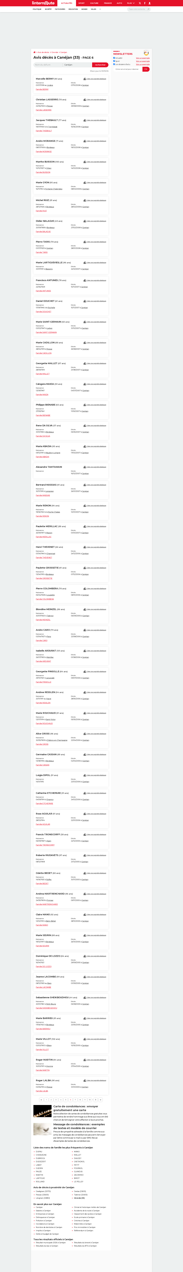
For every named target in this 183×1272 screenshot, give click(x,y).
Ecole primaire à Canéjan (84, 1217)
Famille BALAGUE (43, 232)
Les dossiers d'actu (121, 64)
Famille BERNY (42, 89)
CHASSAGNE (41, 1155)
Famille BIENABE (43, 415)
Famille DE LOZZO (43, 966)
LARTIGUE (40, 1178)
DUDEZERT (41, 1162)
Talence (50, 616)
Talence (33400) (80, 1195)
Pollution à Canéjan (44, 1221)
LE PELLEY (78, 1182)
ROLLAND (40, 1182)
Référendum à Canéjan (83, 1230)
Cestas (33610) (80, 1191)
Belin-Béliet (51, 921)
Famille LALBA (42, 1091)
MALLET (77, 1155)
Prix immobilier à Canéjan (84, 1227)
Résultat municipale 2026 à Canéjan (51, 1243)
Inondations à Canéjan (45, 1224)
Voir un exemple (143, 58)
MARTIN (39, 1175)
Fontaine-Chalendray (53, 189)
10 (90, 1100)
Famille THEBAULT (44, 131)
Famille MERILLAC (43, 537)
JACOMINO (78, 1175)
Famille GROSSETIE (44, 578)
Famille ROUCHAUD (44, 723)
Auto (119, 3)
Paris (49, 636)
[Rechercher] (139, 9)
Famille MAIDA (42, 395)
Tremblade (52, 127)
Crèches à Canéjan (81, 1221)
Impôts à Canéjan (43, 1230)
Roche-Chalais (54, 512)
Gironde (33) (79, 1198)
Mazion (49, 533)
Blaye (49, 1045)
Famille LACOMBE (43, 987)
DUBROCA (40, 1158)
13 (95, 1100)
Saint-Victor (51, 719)
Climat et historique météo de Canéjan (90, 1207)
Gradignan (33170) (43, 1191)
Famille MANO (42, 925)
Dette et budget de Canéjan (47, 1234)
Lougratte (51, 595)
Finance (108, 3)
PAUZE (39, 1171)
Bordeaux (51, 147)
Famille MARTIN (43, 1070)
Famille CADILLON (43, 353)
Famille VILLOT (42, 1050)
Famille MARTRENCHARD (47, 904)
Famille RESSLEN (43, 703)
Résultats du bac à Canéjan (47, 1246)
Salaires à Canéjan (43, 1211)
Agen (49, 841)
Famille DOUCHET (43, 312)
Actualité (117, 58)
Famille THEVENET (44, 558)
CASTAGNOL (79, 1162)
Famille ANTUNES (43, 291)
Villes (93, 9)
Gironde (54, 52)
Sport (81, 3)
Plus (131, 3)
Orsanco (49, 799)
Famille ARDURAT (43, 661)
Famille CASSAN (42, 765)
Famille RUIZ (41, 211)
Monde (84, 9)
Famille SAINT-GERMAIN (46, 332)
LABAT (39, 1165)
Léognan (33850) (43, 1198)
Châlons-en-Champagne (57, 740)
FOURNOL (78, 1168)
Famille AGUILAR (43, 824)
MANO (77, 1152)
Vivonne (49, 1066)
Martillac (50, 657)
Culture (94, 3)
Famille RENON (42, 516)
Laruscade (50, 678)
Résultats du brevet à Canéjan (86, 1243)
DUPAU (39, 1152)
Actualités (66, 3)
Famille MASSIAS (43, 495)
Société (48, 9)
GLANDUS (78, 1171)
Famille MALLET (43, 374)
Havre (48, 699)
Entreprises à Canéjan (45, 1214)
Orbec (48, 168)
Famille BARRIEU (43, 1029)
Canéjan (63, 52)
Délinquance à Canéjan (45, 1217)
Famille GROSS (42, 744)
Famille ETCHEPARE (44, 803)
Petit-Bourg (51, 1004)
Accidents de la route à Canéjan (87, 1211)
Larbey (49, 328)
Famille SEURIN (42, 946)
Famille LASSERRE (43, 110)
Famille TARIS (42, 252)
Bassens (49, 269)
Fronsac (50, 900)
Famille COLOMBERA (45, 599)
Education (73, 9)
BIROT (77, 1178)
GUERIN (39, 1168)
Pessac (50, 106)
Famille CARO (41, 640)
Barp (49, 983)
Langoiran (50, 491)
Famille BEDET (42, 883)
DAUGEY (77, 1158)
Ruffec (49, 879)
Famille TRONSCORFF (45, 845)
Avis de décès (43, 52)
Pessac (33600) (42, 1195)
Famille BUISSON (43, 172)
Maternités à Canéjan (83, 1224)
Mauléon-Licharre (53, 453)
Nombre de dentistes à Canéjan (49, 1227)
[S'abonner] (131, 69)
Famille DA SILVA (43, 436)
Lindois (50, 85)
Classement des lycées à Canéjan (88, 1214)
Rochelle (51, 308)
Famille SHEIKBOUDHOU (46, 1008)
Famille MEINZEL (43, 620)
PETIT (76, 1165)
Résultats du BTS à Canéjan (85, 1246)
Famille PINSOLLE (43, 682)
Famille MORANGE (44, 151)
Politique (37, 9)
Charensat (51, 553)
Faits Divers (60, 9)
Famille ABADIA (42, 457)
